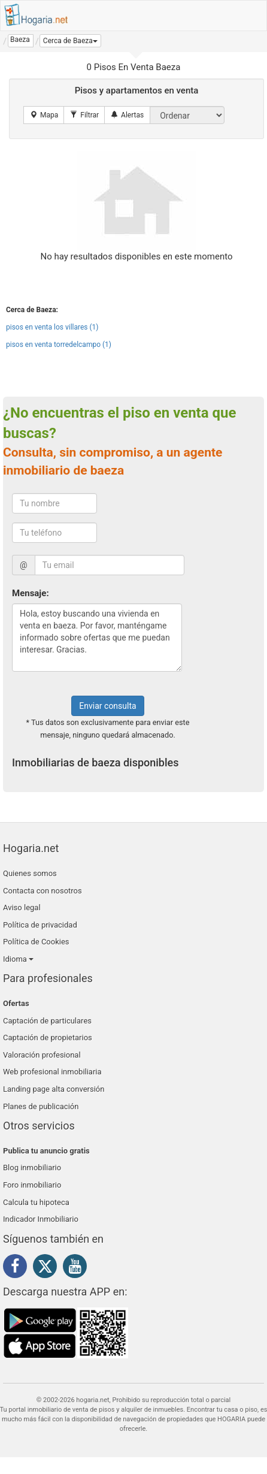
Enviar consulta (107, 706)
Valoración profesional (42, 1054)
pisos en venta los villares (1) (52, 327)
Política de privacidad (40, 924)
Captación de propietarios (47, 1037)
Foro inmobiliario (32, 1184)
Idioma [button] (18, 959)
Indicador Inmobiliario (40, 1219)
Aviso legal (22, 907)
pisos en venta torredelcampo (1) (58, 344)
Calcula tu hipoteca (36, 1202)
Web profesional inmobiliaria (52, 1071)
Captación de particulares (47, 1020)
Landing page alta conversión (53, 1089)
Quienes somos (30, 873)
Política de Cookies (36, 941)
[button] (70, 40)
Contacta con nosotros (42, 890)
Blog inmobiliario (32, 1167)
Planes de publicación (40, 1106)
